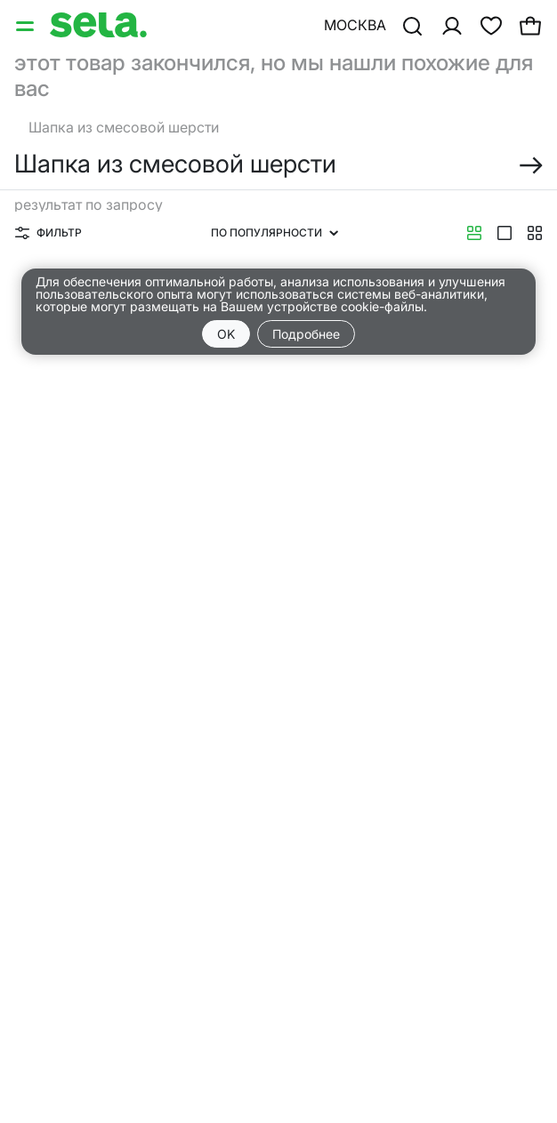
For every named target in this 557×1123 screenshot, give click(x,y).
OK (226, 333)
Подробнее (306, 333)
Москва (355, 25)
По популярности (274, 232)
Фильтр (48, 232)
